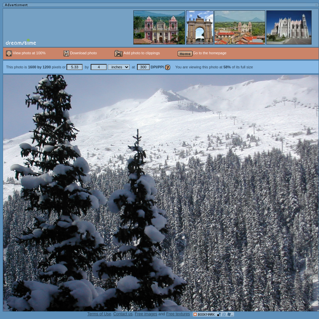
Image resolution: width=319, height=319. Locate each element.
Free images (146, 314)
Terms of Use (99, 314)
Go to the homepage (202, 53)
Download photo (80, 53)
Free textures (178, 314)
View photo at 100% (26, 53)
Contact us (122, 314)
